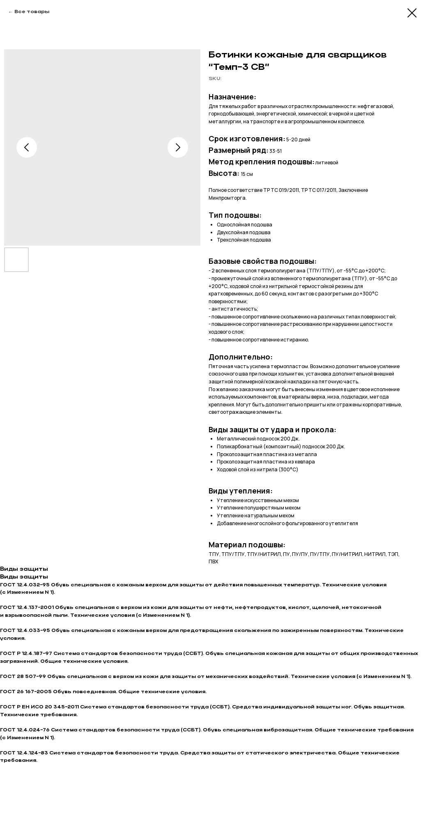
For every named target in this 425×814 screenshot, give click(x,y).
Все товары (31, 11)
